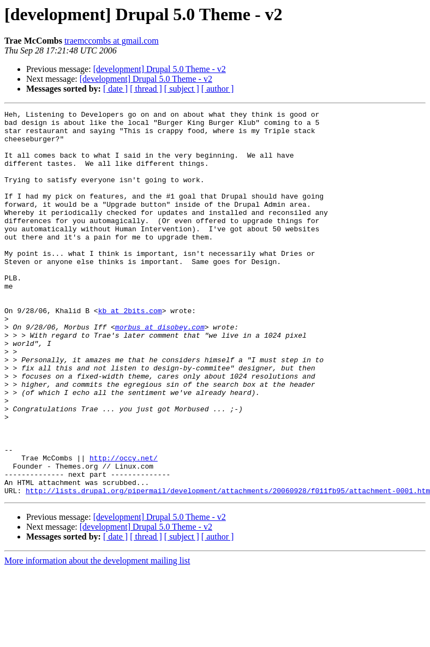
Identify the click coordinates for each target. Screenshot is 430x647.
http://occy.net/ (123, 528)
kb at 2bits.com (130, 351)
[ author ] (217, 88)
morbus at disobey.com (160, 371)
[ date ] (115, 88)
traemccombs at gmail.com (111, 40)
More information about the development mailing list (97, 637)
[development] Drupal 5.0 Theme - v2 (159, 69)
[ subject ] (181, 88)
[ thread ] (146, 88)
